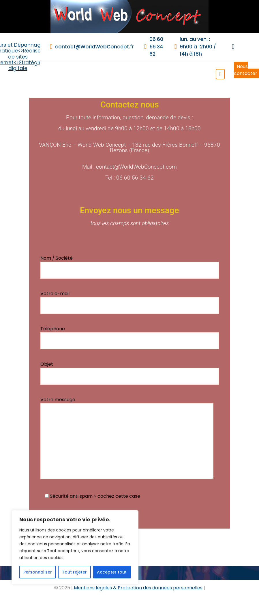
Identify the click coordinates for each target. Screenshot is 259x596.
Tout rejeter (74, 572)
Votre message (126, 437)
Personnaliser (37, 572)
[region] (75, 547)
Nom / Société (129, 267)
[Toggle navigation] (220, 74)
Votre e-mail (129, 302)
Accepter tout (112, 572)
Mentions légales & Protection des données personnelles (138, 587)
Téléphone (129, 337)
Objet (129, 373)
